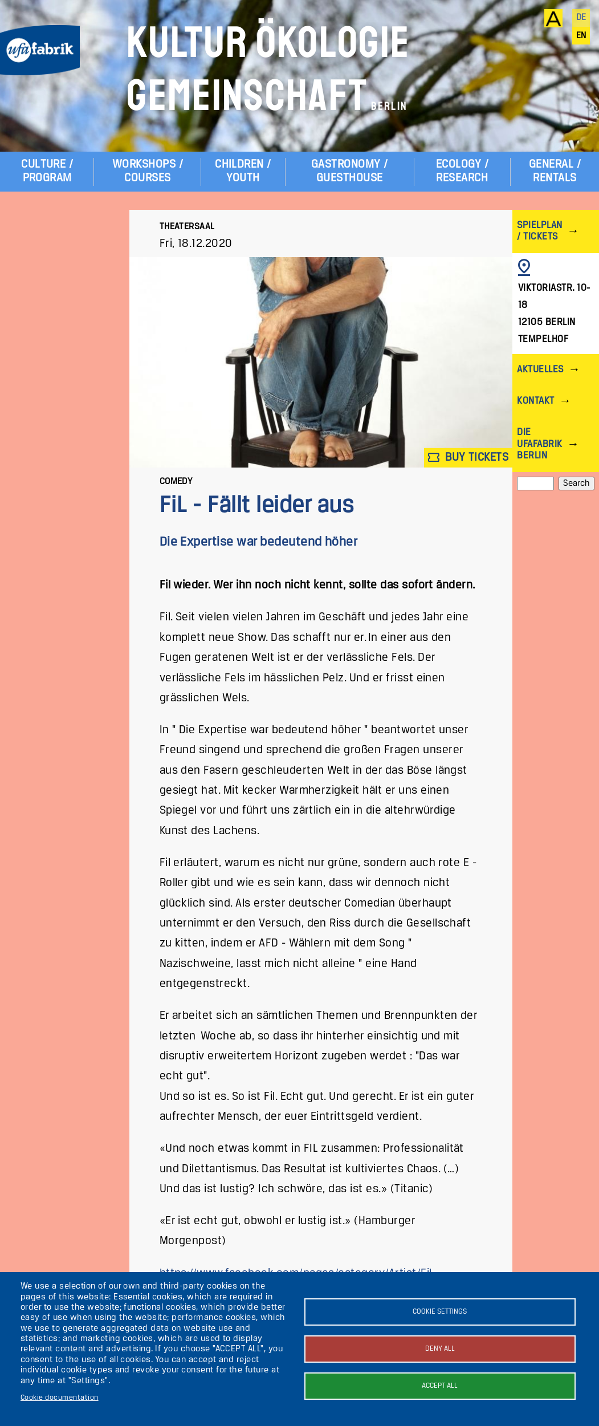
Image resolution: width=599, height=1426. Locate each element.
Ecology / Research (462, 171)
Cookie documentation (60, 1397)
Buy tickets (468, 457)
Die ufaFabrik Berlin (539, 444)
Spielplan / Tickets (539, 231)
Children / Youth (243, 171)
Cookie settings (440, 1311)
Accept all (440, 1386)
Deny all (440, 1348)
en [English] (581, 35)
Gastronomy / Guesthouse (349, 171)
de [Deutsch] (581, 17)
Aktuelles (540, 370)
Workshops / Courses (147, 171)
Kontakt (535, 401)
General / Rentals (555, 171)
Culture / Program (47, 171)
